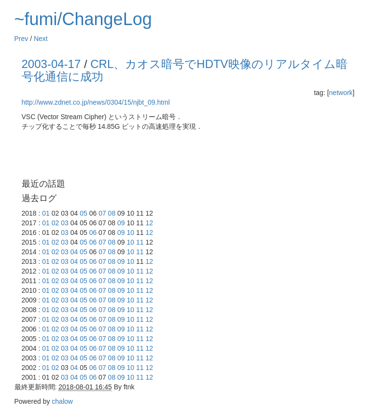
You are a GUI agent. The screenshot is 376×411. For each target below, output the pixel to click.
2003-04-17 (51, 63)
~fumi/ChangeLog (83, 19)
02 (55, 223)
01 (46, 213)
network (341, 92)
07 (102, 213)
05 (83, 213)
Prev (21, 38)
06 (93, 232)
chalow (62, 401)
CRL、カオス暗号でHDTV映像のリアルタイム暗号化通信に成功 (185, 70)
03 (65, 223)
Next (41, 38)
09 (121, 223)
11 (140, 242)
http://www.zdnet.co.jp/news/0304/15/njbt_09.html (96, 102)
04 (74, 252)
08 (112, 213)
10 (131, 232)
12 (149, 223)
